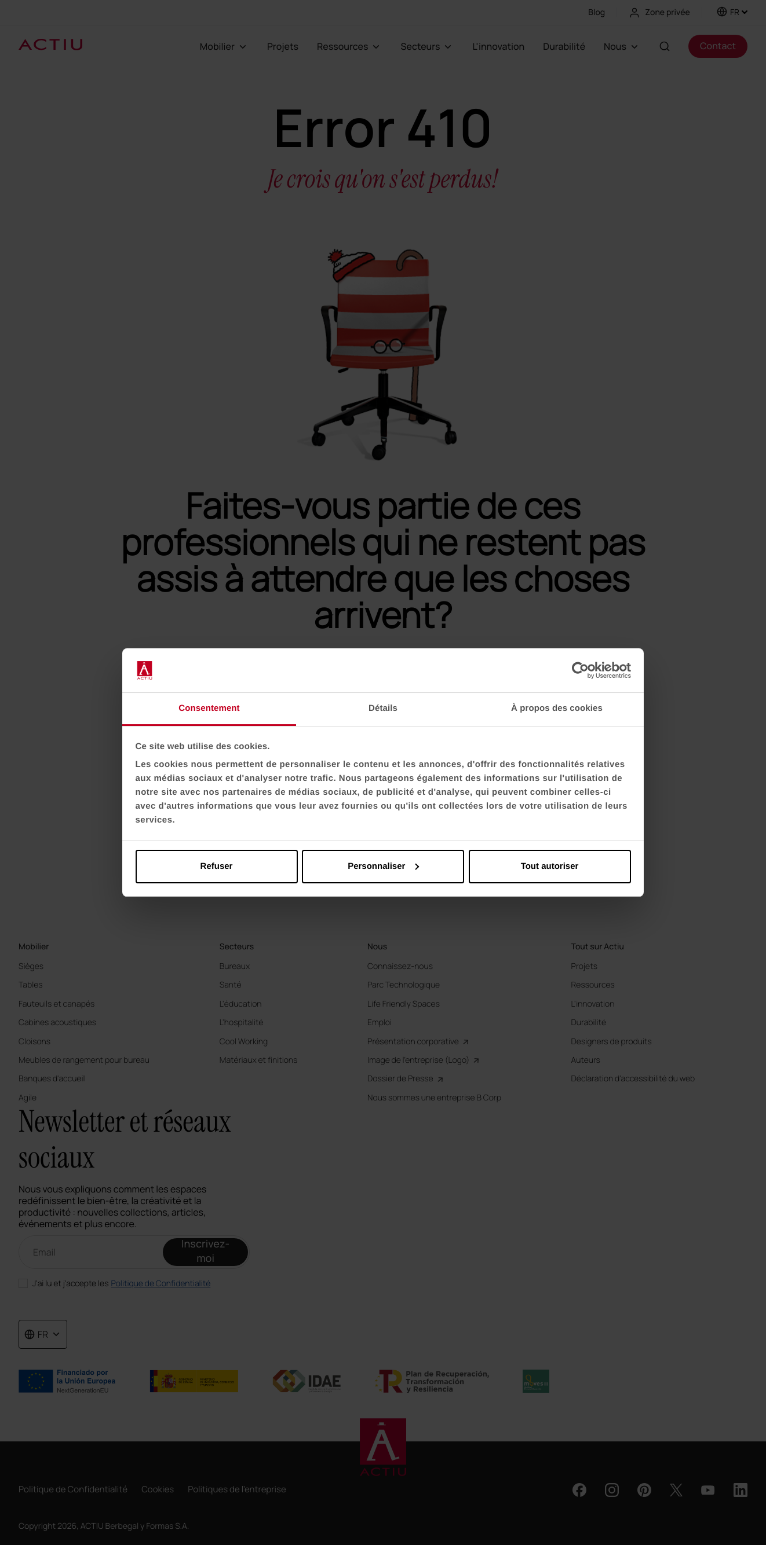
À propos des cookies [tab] (557, 708)
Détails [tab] (383, 708)
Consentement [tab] (208, 708)
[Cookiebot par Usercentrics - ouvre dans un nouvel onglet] (580, 670)
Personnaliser (383, 866)
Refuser (216, 866)
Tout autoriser (550, 866)
